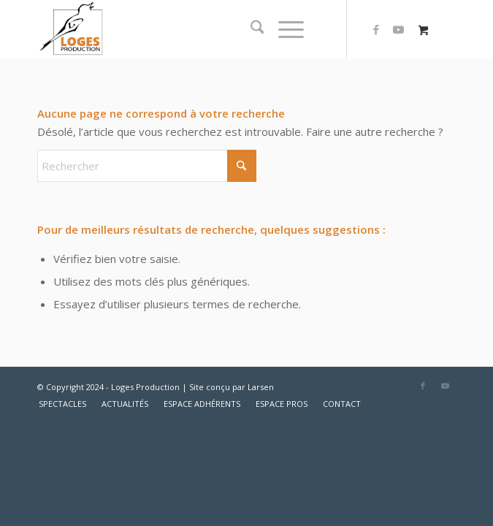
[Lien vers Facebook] (376, 29)
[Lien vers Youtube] (398, 29)
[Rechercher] (250, 29)
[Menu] (284, 29)
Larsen (261, 386)
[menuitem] (250, 29)
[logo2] (204, 29)
